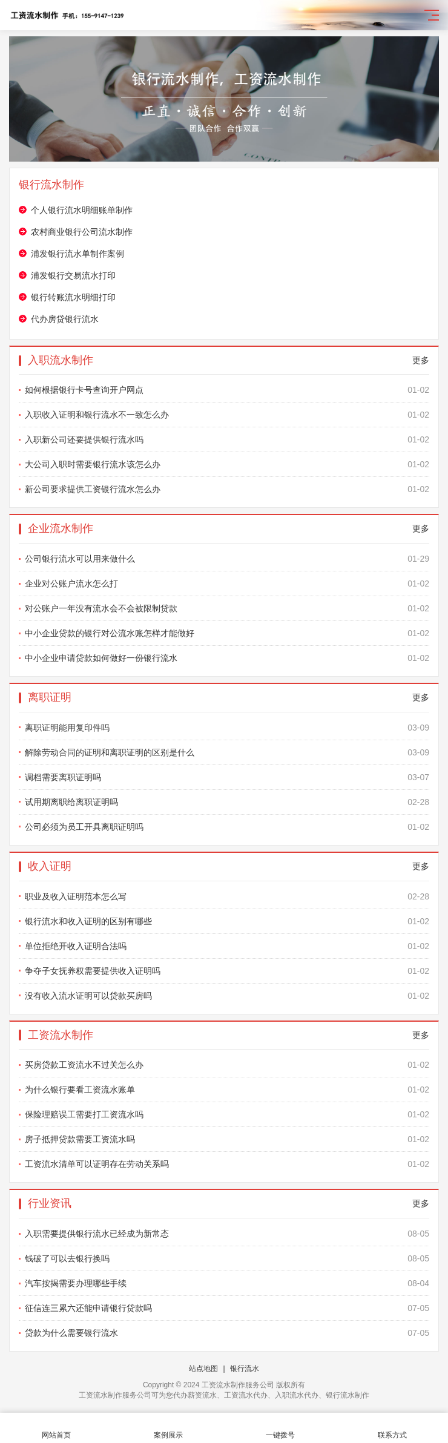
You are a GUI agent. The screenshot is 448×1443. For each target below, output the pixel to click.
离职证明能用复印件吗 (227, 727)
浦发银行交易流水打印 (73, 275)
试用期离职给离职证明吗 (227, 802)
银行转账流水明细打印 (73, 297)
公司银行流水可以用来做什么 (227, 559)
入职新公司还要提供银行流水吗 (227, 439)
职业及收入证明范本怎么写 (227, 896)
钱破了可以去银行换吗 (227, 1258)
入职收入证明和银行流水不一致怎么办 (227, 415)
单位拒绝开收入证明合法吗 (227, 946)
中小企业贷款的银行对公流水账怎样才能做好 (227, 633)
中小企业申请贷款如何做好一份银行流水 (227, 658)
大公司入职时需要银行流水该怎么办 (227, 464)
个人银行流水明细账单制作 (82, 210)
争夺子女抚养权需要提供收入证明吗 (227, 971)
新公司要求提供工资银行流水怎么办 (227, 489)
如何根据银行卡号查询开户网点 (227, 390)
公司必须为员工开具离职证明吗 (227, 827)
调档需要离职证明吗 (227, 777)
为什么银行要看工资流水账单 (227, 1089)
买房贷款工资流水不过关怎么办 (227, 1065)
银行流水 (244, 1368)
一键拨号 (280, 1428)
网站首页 (56, 1428)
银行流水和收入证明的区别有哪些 (227, 921)
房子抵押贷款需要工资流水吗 (227, 1139)
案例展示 (168, 1428)
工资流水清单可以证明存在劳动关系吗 (227, 1164)
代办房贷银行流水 (65, 319)
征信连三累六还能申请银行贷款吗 (227, 1308)
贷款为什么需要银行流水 (227, 1333)
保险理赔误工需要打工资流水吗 (227, 1114)
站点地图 (203, 1368)
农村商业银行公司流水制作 (82, 232)
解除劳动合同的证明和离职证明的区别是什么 (227, 752)
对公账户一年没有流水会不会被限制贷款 (227, 608)
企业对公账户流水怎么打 (227, 583)
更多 (420, 360)
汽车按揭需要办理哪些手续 (227, 1283)
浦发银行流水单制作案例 (77, 253)
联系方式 (392, 1428)
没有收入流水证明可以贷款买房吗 (227, 996)
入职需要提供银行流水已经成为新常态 (227, 1233)
